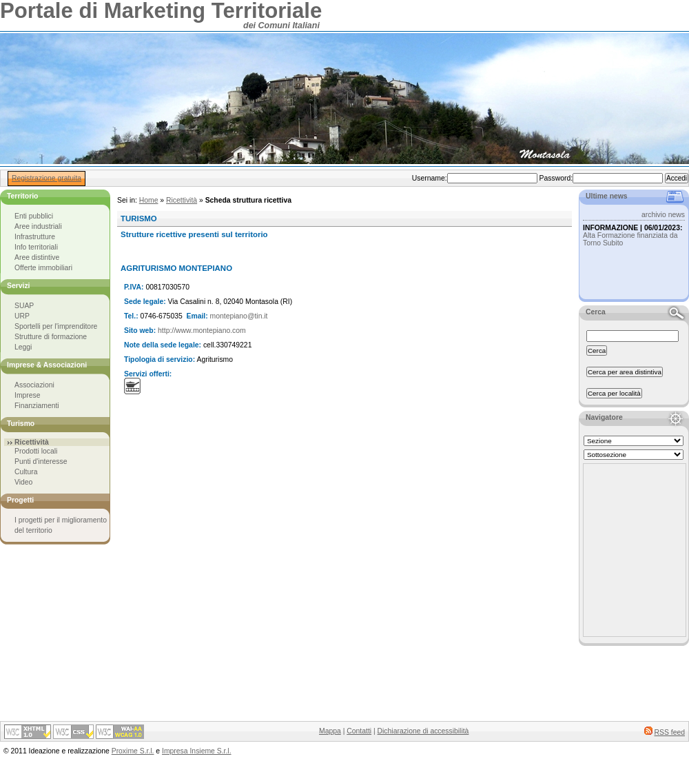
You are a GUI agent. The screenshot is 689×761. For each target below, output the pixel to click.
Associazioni (34, 385)
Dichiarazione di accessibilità (423, 731)
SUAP (24, 306)
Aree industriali (38, 226)
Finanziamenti (36, 405)
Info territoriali (36, 247)
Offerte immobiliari (43, 268)
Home (148, 200)
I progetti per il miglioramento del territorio (60, 525)
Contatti (359, 731)
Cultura (26, 472)
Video (23, 482)
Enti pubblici (33, 216)
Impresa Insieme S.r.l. (196, 751)
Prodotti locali (35, 451)
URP (22, 316)
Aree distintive (36, 257)
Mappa (330, 731)
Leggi (23, 347)
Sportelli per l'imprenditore (55, 326)
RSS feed (670, 732)
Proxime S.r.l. (133, 751)
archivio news (663, 215)
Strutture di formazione (50, 337)
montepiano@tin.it (239, 316)
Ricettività (181, 200)
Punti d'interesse (41, 461)
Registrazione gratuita (46, 178)
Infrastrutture (34, 237)
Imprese (27, 395)
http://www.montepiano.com (202, 330)
